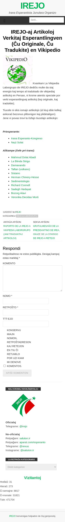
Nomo (7, 296)
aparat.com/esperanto (32, 442)
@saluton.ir (27, 450)
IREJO (32, 6)
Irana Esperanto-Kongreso (26, 138)
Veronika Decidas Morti (24, 197)
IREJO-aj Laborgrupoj (27, 216)
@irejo (23, 426)
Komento (9, 263)
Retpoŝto (10, 307)
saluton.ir (24, 438)
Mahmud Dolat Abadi (23, 157)
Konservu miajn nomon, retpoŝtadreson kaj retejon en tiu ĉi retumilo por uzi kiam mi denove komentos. (15, 348)
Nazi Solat (17, 142)
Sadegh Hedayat (21, 189)
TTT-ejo (8, 318)
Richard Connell (20, 185)
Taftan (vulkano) (20, 169)
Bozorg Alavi (18, 193)
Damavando (18, 165)
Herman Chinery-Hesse (25, 177)
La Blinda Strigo (20, 161)
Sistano (16, 173)
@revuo (24, 446)
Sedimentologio (20, 181)
